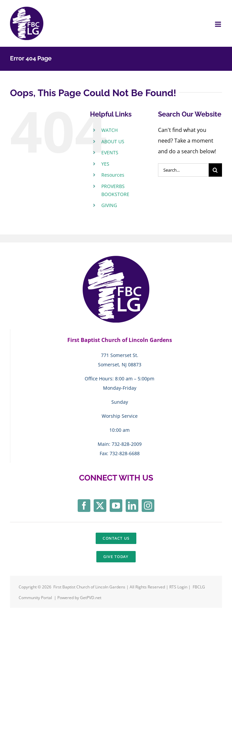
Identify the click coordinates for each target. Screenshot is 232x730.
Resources (112, 175)
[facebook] (84, 505)
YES (105, 164)
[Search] (215, 170)
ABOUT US (112, 141)
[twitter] (100, 505)
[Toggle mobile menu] (218, 24)
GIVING (109, 205)
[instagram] (148, 505)
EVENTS (109, 152)
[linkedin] (132, 505)
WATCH (109, 130)
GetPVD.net (90, 597)
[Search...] (183, 170)
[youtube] (116, 505)
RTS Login (178, 587)
